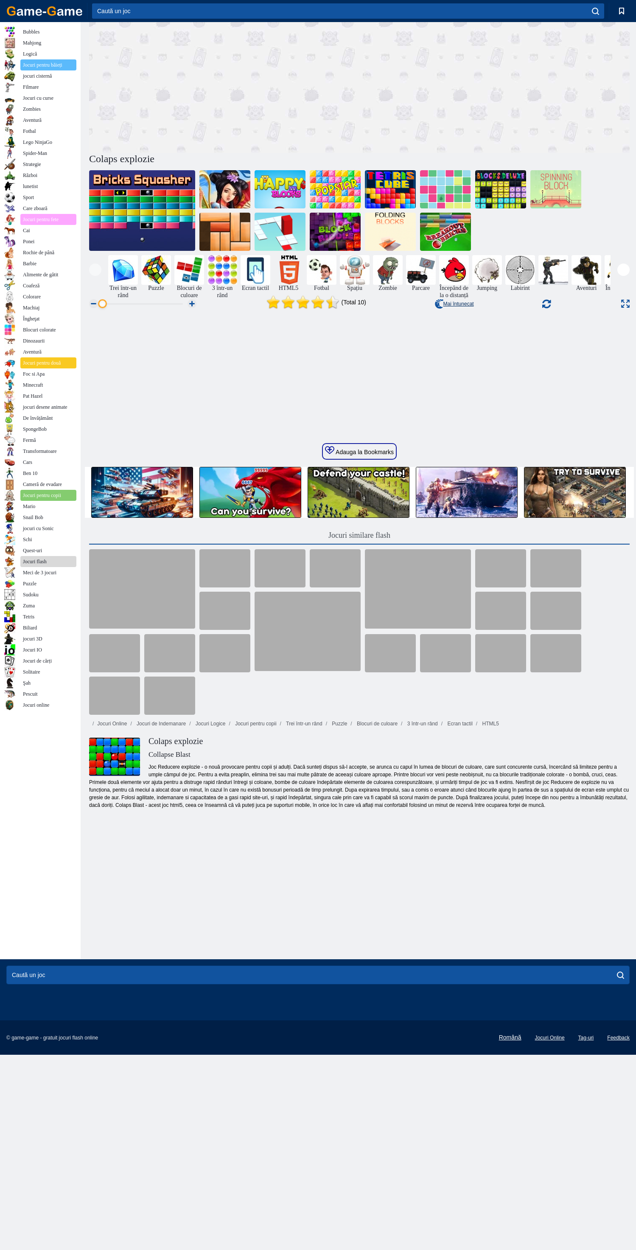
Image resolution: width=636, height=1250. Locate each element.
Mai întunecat (454, 304)
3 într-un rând (421, 983)
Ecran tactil (459, 983)
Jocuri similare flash (359, 795)
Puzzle (339, 983)
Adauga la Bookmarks (359, 710)
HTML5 (490, 983)
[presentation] (95, 270)
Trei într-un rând (303, 983)
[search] (595, 11)
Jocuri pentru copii (255, 983)
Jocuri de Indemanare (160, 983)
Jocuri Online (112, 983)
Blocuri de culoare (377, 983)
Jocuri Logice (209, 983)
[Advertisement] (224, 86)
